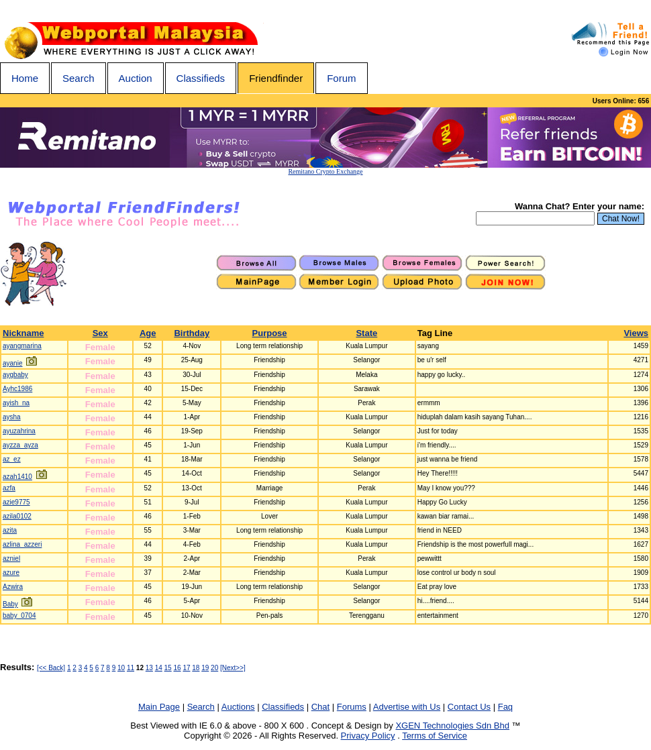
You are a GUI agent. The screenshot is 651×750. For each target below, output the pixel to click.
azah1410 (17, 476)
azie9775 (16, 502)
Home (24, 78)
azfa (9, 488)
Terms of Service (434, 736)
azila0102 (17, 516)
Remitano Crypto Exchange (325, 171)
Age (148, 333)
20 (214, 668)
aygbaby (15, 374)
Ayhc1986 (17, 388)
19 (205, 668)
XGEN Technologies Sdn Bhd (452, 725)
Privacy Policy (368, 736)
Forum (341, 78)
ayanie (12, 363)
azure (11, 572)
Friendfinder (276, 78)
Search (78, 78)
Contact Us (469, 707)
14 (158, 668)
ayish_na (16, 403)
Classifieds (201, 78)
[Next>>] (233, 668)
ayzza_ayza (20, 445)
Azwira (13, 586)
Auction (135, 78)
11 (130, 668)
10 (121, 668)
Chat (320, 707)
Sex (100, 333)
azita (10, 530)
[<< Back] (51, 668)
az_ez (12, 459)
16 (177, 668)
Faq (505, 707)
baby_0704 (19, 615)
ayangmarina (22, 346)
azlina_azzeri (22, 544)
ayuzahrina (19, 431)
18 (195, 668)
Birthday (191, 333)
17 (186, 668)
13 (149, 668)
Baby (10, 604)
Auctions (238, 707)
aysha (12, 417)
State (366, 333)
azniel (11, 558)
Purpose (269, 333)
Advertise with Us (406, 707)
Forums (351, 707)
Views (635, 333)
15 (168, 668)
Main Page (159, 707)
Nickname (23, 333)
